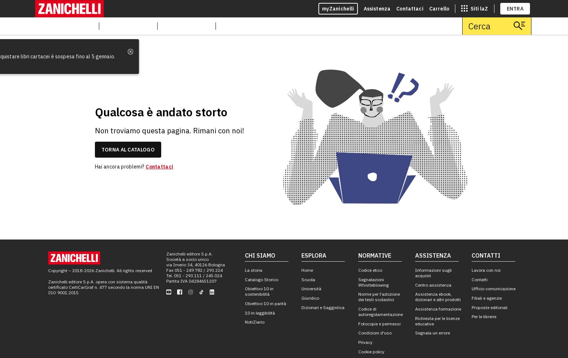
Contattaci (409, 8)
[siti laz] (474, 8)
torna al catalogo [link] (128, 149)
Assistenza (377, 8)
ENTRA (515, 8)
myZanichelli (338, 8)
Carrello (439, 8)
